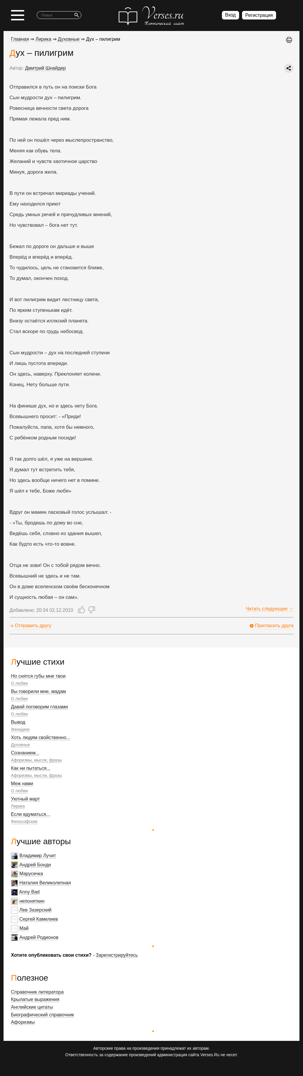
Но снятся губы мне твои (38, 676)
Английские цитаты (32, 1007)
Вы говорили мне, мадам (38, 691)
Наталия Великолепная (45, 882)
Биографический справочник (42, 1014)
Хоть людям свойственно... (40, 737)
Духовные (20, 744)
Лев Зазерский (35, 909)
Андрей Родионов (38, 937)
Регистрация (259, 15)
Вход (230, 14)
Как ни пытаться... (30, 768)
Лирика (18, 806)
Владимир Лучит (37, 855)
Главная (20, 39)
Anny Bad (29, 891)
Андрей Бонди (35, 864)
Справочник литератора (37, 992)
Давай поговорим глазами (39, 706)
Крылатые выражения (35, 999)
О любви (19, 683)
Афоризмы (23, 1022)
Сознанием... (25, 752)
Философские (24, 821)
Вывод (18, 722)
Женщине (20, 729)
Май (23, 928)
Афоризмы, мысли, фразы (36, 760)
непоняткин (31, 901)
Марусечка (31, 873)
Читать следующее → (270, 608)
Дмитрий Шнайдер (45, 68)
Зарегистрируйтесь (117, 955)
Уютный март (25, 798)
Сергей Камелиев (38, 919)
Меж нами (22, 783)
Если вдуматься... (30, 814)
